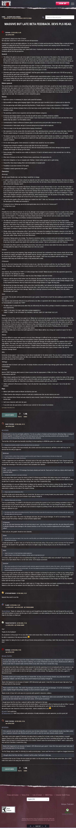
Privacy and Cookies (13, 795)
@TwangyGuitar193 (7, 713)
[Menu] (72, 4)
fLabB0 (7, 605)
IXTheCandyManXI (10, 593)
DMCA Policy (49, 795)
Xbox (67, 811)
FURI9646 (7, 32)
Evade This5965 (9, 424)
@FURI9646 (5, 430)
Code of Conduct (37, 795)
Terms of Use (25, 795)
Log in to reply (9, 415)
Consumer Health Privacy (63, 795)
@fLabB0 (4, 711)
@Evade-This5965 (7, 656)
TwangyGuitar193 (10, 623)
